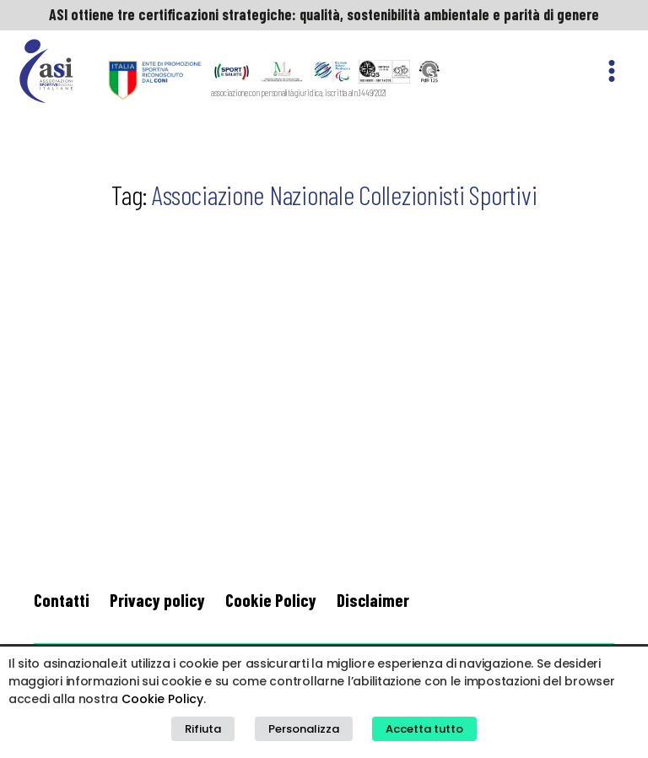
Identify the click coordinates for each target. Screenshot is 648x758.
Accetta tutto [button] (424, 729)
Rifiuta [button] (203, 729)
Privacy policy (157, 599)
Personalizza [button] (303, 729)
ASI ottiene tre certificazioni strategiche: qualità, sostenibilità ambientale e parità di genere (324, 14)
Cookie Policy (270, 599)
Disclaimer (373, 599)
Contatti (61, 599)
